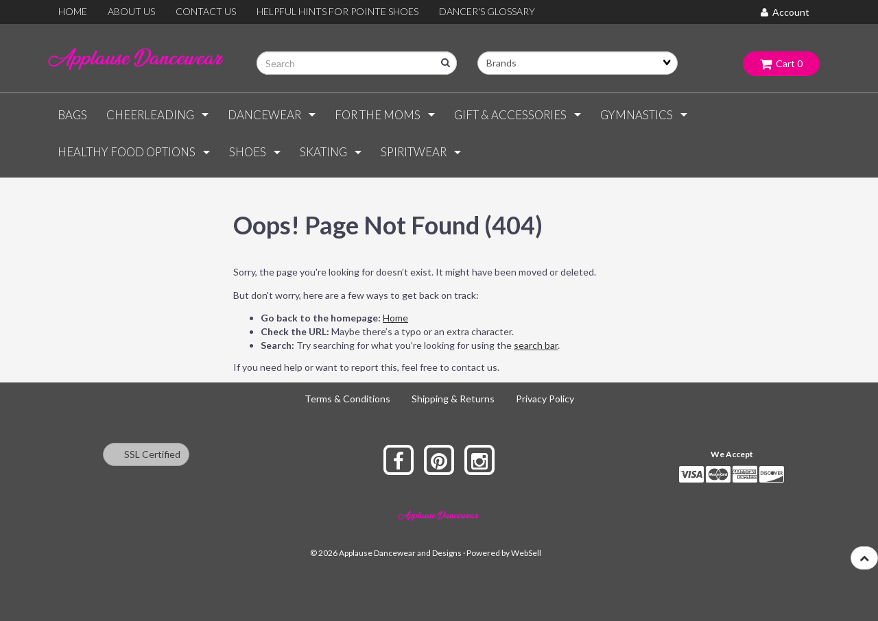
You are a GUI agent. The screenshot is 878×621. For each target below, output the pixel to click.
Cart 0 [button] (781, 63)
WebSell (526, 553)
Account (785, 12)
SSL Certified (146, 454)
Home (395, 318)
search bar (536, 345)
